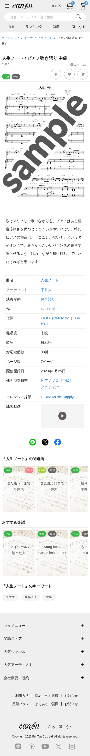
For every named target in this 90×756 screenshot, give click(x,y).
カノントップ (10, 38)
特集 (11, 27)
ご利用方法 (20, 695)
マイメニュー (14, 625)
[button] (56, 74)
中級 (49, 597)
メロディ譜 (50, 387)
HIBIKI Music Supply (57, 397)
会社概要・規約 (16, 678)
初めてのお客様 (46, 695)
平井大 (28, 38)
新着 (56, 27)
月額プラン (20, 704)
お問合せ (71, 704)
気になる (78, 27)
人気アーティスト (18, 665)
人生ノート (45, 38)
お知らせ (71, 695)
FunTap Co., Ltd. (43, 736)
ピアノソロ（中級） (57, 380)
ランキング (33, 27)
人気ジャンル (14, 652)
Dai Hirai (48, 309)
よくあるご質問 (47, 704)
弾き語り (48, 299)
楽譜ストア (13, 638)
